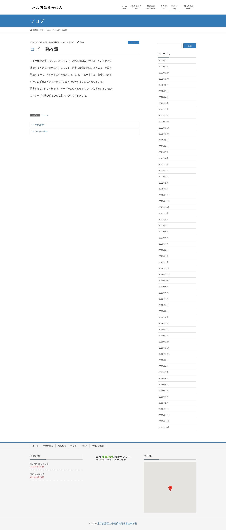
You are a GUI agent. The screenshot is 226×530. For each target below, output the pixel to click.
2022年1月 (164, 115)
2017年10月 (164, 427)
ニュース (133, 42)
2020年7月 (164, 225)
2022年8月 (164, 85)
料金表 (73, 446)
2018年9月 (164, 360)
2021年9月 (164, 140)
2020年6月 (164, 232)
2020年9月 (164, 213)
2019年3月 (164, 323)
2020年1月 (164, 262)
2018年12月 (164, 342)
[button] (170, 488)
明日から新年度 (37, 474)
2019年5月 (164, 311)
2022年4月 (164, 97)
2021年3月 (164, 176)
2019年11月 (164, 274)
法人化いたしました (39, 463)
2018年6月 (164, 378)
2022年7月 (164, 91)
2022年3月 (164, 103)
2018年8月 (164, 366)
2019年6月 (164, 305)
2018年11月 (164, 348)
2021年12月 (164, 122)
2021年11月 (164, 128)
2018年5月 (164, 384)
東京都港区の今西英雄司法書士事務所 (117, 523)
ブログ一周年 (41, 131)
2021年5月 (164, 164)
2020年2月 (164, 256)
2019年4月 (164, 317)
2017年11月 (164, 421)
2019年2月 (164, 329)
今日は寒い (40, 124)
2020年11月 (164, 201)
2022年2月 (164, 109)
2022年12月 (164, 73)
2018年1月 (164, 409)
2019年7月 (164, 299)
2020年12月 (164, 195)
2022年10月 (164, 79)
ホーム (35, 446)
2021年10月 (164, 134)
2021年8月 (164, 146)
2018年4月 (164, 391)
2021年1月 (164, 189)
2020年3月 (164, 250)
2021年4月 (164, 170)
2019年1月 (164, 335)
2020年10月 (164, 207)
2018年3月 (164, 397)
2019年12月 (164, 268)
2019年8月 (164, 293)
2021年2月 (164, 183)
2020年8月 (164, 219)
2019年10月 (164, 280)
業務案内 (62, 446)
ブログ (84, 446)
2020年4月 (164, 244)
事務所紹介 (48, 446)
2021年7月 (164, 152)
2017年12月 (164, 415)
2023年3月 (164, 67)
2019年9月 (164, 287)
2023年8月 (164, 60)
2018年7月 (164, 372)
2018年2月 (164, 403)
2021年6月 (164, 158)
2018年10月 (164, 354)
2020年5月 (164, 238)
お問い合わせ (98, 446)
